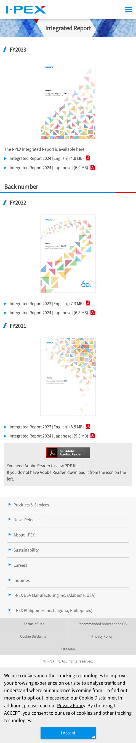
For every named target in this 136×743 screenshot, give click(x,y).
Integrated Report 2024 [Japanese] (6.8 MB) (51, 312)
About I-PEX (24, 534)
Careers (20, 565)
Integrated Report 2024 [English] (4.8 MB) (49, 158)
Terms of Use (34, 623)
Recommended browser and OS (102, 623)
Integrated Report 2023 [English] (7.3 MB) (49, 303)
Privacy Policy (71, 705)
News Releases (27, 519)
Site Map (68, 649)
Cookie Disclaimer (97, 697)
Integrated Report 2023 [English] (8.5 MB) (49, 426)
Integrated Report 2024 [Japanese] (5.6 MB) (51, 435)
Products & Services (31, 504)
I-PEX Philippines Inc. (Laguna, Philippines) (53, 610)
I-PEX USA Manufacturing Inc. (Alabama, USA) (54, 595)
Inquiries (22, 580)
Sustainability (26, 549)
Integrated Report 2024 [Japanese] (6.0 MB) (51, 167)
